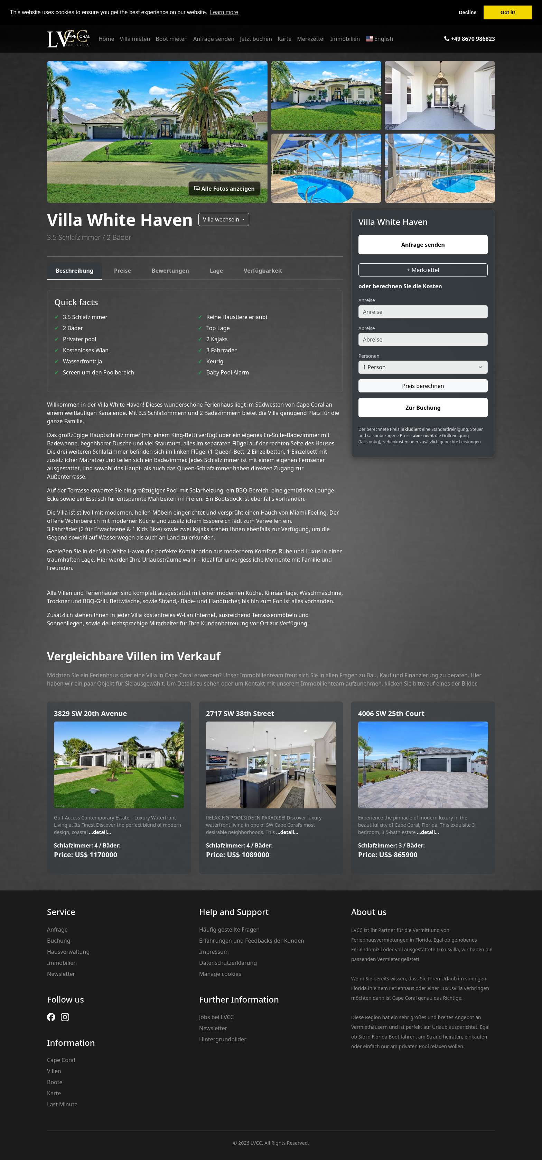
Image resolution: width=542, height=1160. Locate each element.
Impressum (214, 951)
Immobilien (345, 39)
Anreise (366, 300)
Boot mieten (172, 39)
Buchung (58, 940)
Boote (55, 1082)
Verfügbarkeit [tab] (263, 270)
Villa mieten (135, 39)
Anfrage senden (213, 39)
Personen (369, 356)
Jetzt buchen (256, 39)
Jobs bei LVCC (216, 1017)
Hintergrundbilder (222, 1039)
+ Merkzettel (423, 270)
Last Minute (62, 1104)
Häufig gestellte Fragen (229, 929)
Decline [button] (467, 12)
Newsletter (61, 974)
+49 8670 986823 (469, 39)
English (379, 39)
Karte (284, 39)
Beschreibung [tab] (74, 270)
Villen (54, 1071)
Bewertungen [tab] (170, 270)
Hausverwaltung (68, 951)
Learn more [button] (224, 12)
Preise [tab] (122, 270)
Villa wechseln (222, 219)
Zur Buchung (423, 407)
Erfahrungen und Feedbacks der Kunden (251, 940)
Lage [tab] (216, 270)
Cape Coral (61, 1060)
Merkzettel (311, 39)
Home (106, 39)
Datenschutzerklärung (228, 963)
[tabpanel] (195, 458)
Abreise (366, 328)
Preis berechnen (423, 386)
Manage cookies (220, 974)
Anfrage (57, 929)
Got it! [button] (508, 12)
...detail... (99, 832)
